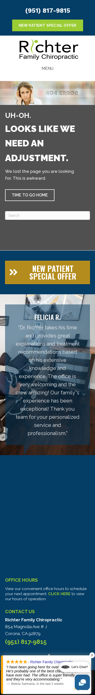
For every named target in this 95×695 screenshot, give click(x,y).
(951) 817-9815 (47, 10)
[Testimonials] (47, 374)
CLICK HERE (59, 594)
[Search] (47, 215)
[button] (29, 195)
